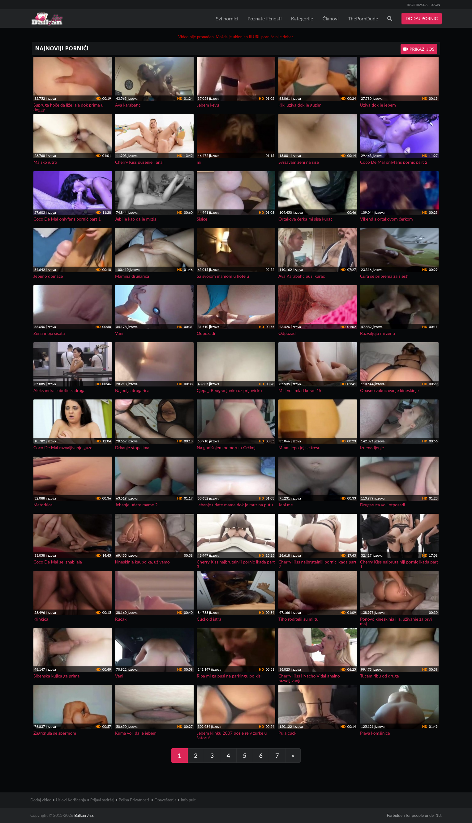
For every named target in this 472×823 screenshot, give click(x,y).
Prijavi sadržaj (102, 799)
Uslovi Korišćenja (71, 799)
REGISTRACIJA (417, 4)
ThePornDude (363, 18)
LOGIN (435, 4)
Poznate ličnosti (264, 18)
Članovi (330, 18)
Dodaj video (40, 799)
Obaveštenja (165, 799)
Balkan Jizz (83, 815)
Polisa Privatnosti (134, 799)
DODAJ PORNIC (421, 18)
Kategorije (302, 18)
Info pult (188, 799)
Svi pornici (227, 18)
